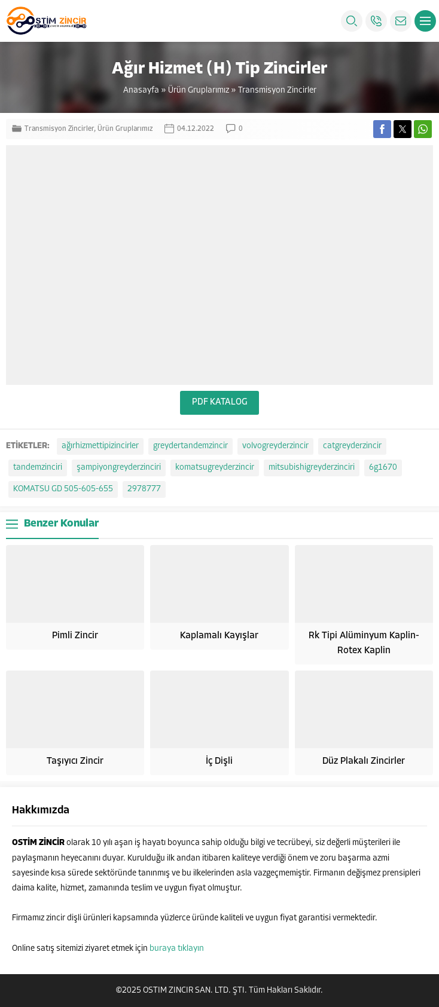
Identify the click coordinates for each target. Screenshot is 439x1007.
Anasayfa (141, 90)
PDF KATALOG (219, 402)
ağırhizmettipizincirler (100, 446)
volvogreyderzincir (275, 446)
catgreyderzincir (352, 446)
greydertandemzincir (190, 446)
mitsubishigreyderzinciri (312, 467)
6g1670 (383, 467)
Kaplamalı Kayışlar (219, 636)
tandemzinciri (37, 467)
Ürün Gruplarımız (198, 90)
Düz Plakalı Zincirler (363, 761)
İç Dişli (219, 761)
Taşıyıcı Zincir (75, 761)
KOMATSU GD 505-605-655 (63, 489)
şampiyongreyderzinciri (119, 467)
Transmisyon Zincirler (277, 90)
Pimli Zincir (75, 636)
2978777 (144, 489)
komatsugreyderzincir (214, 467)
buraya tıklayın (177, 948)
